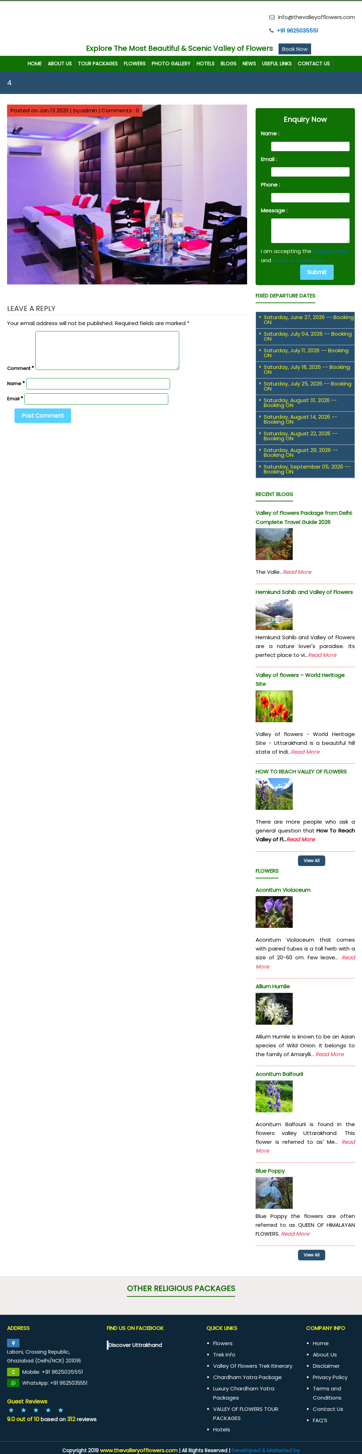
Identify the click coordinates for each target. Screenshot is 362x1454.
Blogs (229, 62)
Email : (269, 158)
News (249, 62)
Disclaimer (326, 1362)
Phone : (270, 184)
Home (35, 62)
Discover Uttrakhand (135, 1341)
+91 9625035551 (297, 29)
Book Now (295, 48)
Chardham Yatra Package (247, 1373)
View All (318, 1252)
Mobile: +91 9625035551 (52, 1368)
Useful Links (277, 62)
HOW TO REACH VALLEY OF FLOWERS (301, 771)
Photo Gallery (171, 62)
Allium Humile (273, 984)
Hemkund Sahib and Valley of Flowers (304, 591)
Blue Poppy (270, 1168)
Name (16, 382)
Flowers (135, 62)
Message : (274, 209)
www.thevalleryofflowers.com (138, 1446)
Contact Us (314, 62)
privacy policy (330, 250)
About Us (60, 62)
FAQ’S (320, 1416)
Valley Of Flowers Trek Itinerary (252, 1362)
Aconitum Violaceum (283, 887)
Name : (270, 132)
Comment (20, 367)
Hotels (206, 62)
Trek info (224, 1351)
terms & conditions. (298, 259)
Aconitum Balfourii (279, 1072)
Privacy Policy (330, 1373)
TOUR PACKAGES (98, 62)
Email (15, 397)
